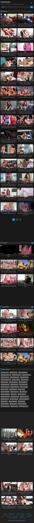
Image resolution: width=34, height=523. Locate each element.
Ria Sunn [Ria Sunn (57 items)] (4, 401)
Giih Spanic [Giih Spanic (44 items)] (15, 384)
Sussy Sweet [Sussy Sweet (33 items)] (23, 403)
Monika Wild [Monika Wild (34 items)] (22, 394)
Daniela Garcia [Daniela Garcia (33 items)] (15, 377)
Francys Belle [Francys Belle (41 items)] (23, 382)
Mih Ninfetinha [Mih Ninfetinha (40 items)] (5, 394)
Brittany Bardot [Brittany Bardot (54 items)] (17, 374)
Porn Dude (5, 515)
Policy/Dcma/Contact (13, 517)
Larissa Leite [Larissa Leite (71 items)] (15, 391)
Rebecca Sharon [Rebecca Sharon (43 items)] (25, 398)
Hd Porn (5, 513)
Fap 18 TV (12, 515)
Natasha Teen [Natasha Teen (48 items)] (25, 396)
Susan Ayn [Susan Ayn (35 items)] (14, 403)
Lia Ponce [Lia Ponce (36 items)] (23, 391)
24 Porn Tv (23, 515)
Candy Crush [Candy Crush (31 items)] (5, 377)
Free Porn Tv (28, 516)
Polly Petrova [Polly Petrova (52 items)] (14, 398)
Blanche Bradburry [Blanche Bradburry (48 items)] (6, 374)
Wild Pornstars (12, 513)
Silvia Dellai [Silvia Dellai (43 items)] (5, 403)
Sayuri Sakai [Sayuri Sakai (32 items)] (13, 401)
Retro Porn (22, 516)
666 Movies (5, 2)
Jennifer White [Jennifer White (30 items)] (15, 386)
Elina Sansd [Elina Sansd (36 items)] (16, 379)
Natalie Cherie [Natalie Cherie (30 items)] (5, 396)
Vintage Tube (15, 516)
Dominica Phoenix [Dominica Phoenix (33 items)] (6, 379)
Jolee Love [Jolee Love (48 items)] (24, 386)
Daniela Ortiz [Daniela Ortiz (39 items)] (25, 377)
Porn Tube (8, 516)
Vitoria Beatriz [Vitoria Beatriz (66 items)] (5, 406)
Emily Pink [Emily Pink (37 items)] (25, 379)
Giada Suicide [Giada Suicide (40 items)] (5, 384)
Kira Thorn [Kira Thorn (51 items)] (5, 389)
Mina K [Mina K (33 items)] (14, 394)
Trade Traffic (22, 517)
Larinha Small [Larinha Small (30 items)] (5, 391)
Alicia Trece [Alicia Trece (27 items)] (5, 372)
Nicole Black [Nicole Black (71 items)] (5, 398)
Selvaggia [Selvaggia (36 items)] (22, 401)
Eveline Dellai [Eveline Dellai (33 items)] (14, 382)
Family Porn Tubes (20, 513)
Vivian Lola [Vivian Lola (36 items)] (15, 406)
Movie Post (28, 513)
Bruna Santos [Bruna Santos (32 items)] (27, 374)
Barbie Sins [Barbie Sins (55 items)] (14, 372)
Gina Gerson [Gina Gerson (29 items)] (24, 384)
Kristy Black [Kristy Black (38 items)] (14, 389)
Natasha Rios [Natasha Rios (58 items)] (15, 396)
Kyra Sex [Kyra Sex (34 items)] (22, 389)
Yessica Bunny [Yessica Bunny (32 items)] (24, 406)
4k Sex (17, 515)
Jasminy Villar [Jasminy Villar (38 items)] (5, 386)
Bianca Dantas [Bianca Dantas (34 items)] (23, 372)
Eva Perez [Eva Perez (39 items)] (5, 382)
